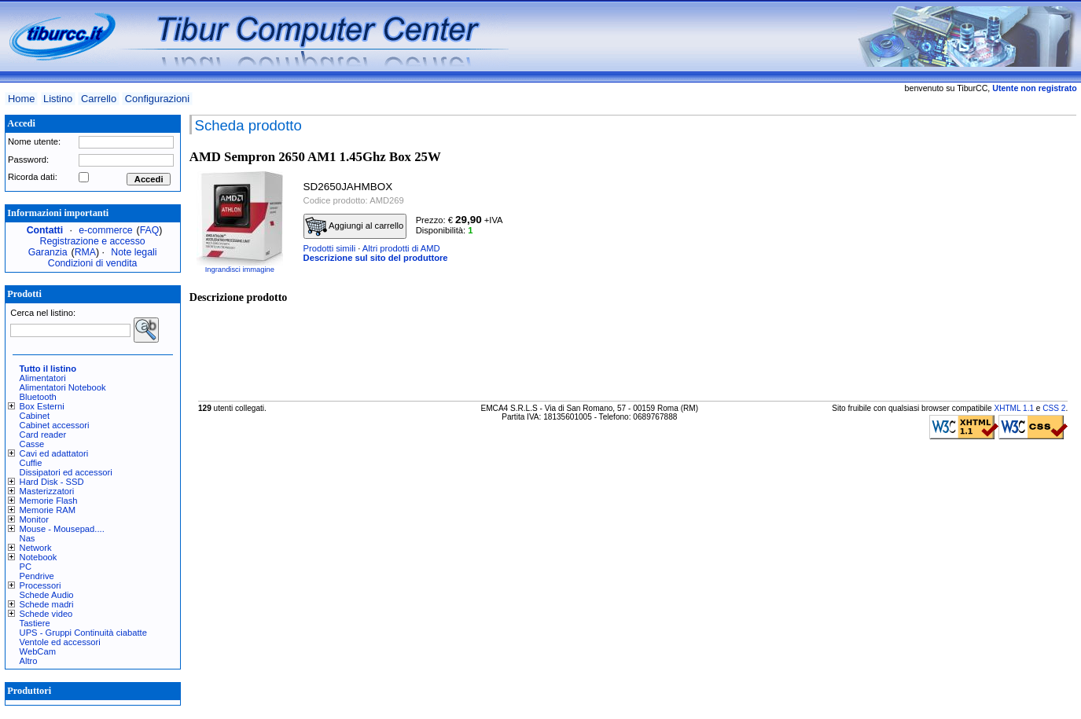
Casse (32, 444)
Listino (57, 99)
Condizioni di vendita (93, 263)
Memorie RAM (47, 510)
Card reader (43, 434)
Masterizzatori (47, 491)
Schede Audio (47, 595)
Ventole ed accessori (60, 642)
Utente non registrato (1034, 88)
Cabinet (35, 415)
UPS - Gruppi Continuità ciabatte (83, 632)
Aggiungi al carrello (354, 226)
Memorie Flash (49, 500)
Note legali (133, 252)
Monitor (34, 519)
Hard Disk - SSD (52, 481)
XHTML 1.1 (1014, 408)
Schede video (46, 613)
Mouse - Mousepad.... (62, 529)
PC (26, 566)
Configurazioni (157, 99)
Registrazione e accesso (92, 241)
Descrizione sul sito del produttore (375, 257)
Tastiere (35, 623)
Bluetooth (38, 397)
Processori (40, 585)
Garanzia (48, 252)
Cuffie (31, 463)
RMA (85, 252)
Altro (29, 661)
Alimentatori (43, 378)
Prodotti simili (329, 248)
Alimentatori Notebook (63, 387)
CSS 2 (1053, 408)
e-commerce (105, 230)
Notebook (38, 557)
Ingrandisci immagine (239, 269)
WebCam (38, 651)
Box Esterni (42, 406)
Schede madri (47, 604)
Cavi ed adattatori (54, 453)
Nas (27, 538)
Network (36, 547)
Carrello (98, 99)
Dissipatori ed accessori (66, 472)
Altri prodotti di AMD (401, 248)
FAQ (150, 230)
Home (21, 99)
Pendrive (37, 576)
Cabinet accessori (55, 425)
